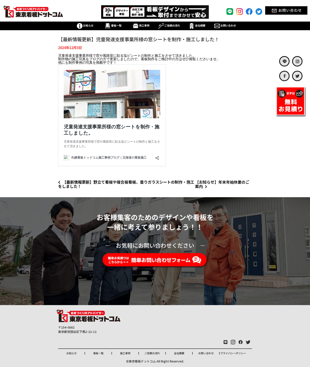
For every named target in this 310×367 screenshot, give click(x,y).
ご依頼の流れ (169, 25)
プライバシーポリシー (233, 353)
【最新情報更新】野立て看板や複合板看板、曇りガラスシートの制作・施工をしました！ (126, 184)
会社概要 (197, 25)
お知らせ (85, 25)
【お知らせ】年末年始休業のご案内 (222, 184)
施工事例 (141, 25)
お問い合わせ (225, 25)
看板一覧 (113, 25)
